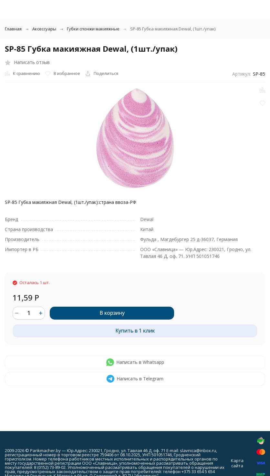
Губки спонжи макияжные (93, 29)
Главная (13, 29)
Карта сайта (237, 463)
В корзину (112, 312)
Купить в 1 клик (135, 330)
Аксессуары (44, 29)
